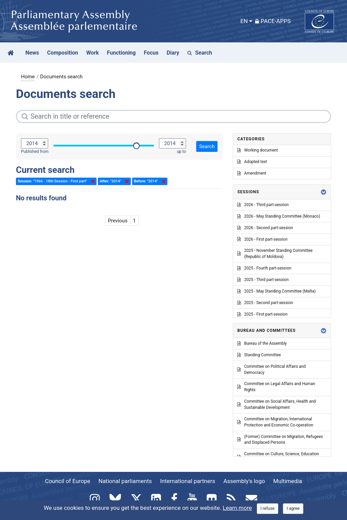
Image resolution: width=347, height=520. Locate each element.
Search (199, 52)
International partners (187, 481)
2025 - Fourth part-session (264, 268)
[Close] (268, 508)
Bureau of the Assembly (262, 343)
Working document (257, 150)
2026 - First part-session (262, 239)
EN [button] (244, 21)
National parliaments (125, 481)
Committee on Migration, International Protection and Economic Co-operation (275, 422)
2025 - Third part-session (262, 279)
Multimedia (287, 481)
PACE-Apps (273, 21)
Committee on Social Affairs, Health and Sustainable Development (276, 404)
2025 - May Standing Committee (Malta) (276, 291)
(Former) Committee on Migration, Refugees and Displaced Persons (280, 439)
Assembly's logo (244, 481)
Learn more (237, 507)
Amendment (251, 173)
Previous (117, 221)
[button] (323, 192)
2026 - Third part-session (262, 204)
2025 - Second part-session (265, 302)
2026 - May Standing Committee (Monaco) (278, 216)
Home (28, 77)
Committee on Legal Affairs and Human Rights (276, 386)
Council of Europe (67, 481)
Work (92, 52)
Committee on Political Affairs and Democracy (271, 369)
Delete (91, 181)
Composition (62, 52)
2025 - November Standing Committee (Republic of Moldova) (274, 253)
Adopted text (252, 161)
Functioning (121, 52)
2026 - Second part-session (265, 227)
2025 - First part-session (262, 314)
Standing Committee (259, 355)
